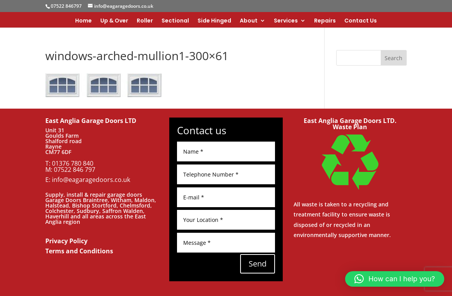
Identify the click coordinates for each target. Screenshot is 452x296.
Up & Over (114, 21)
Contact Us (360, 21)
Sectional (175, 21)
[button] (394, 279)
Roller (145, 21)
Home (83, 21)
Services (286, 21)
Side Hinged (214, 21)
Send (257, 263)
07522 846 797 (74, 169)
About (249, 21)
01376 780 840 (72, 163)
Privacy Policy (66, 241)
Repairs (325, 21)
